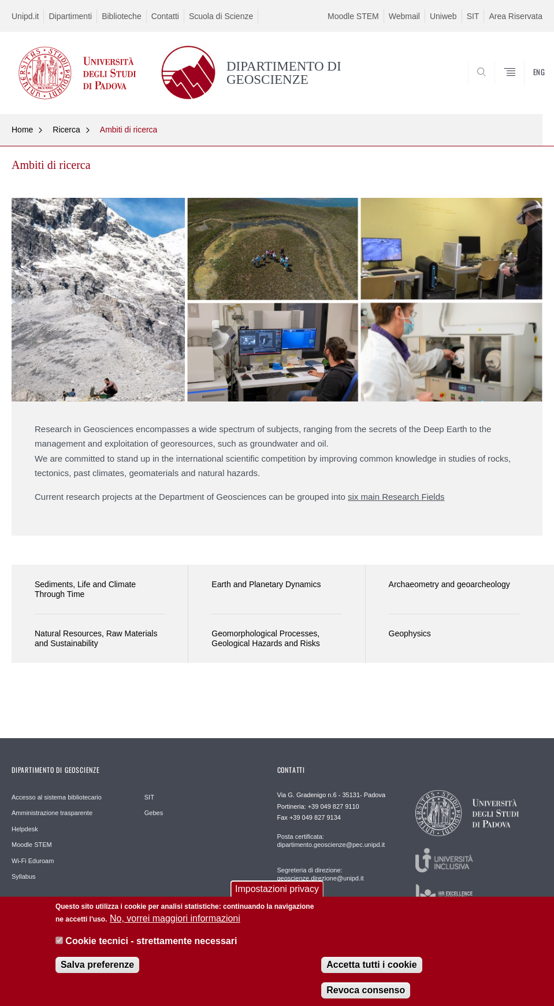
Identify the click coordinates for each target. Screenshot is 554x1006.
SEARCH (506, 86)
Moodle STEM (353, 16)
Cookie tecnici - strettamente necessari (151, 950)
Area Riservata (515, 16)
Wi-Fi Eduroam (33, 860)
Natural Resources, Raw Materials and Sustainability (96, 638)
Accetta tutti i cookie (371, 973)
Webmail (404, 16)
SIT (473, 16)
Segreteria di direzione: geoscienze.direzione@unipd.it (320, 874)
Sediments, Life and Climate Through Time (85, 589)
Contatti (165, 16)
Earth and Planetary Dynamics (266, 584)
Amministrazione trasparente (52, 812)
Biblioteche (122, 16)
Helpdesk (25, 829)
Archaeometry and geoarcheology (449, 584)
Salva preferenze (97, 973)
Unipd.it (25, 16)
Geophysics (410, 633)
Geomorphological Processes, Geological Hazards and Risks (265, 638)
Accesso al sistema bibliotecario (57, 797)
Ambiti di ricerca (129, 129)
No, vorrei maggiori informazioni (175, 927)
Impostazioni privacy (277, 897)
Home (22, 129)
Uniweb (443, 16)
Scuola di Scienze (221, 16)
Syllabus (24, 876)
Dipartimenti (70, 16)
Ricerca (66, 129)
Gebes (153, 812)
